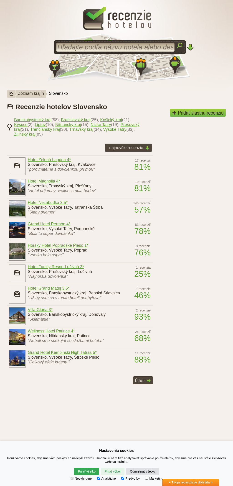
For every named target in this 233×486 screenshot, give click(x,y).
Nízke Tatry (101, 124)
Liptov (40, 124)
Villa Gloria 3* (40, 309)
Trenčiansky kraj (45, 129)
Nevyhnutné (81, 478)
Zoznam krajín (31, 93)
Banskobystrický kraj (32, 120)
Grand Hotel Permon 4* (49, 224)
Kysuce (21, 124)
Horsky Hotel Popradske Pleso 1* (58, 245)
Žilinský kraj (24, 134)
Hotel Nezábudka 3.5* (48, 202)
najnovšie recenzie (128, 148)
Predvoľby (130, 478)
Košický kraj (111, 120)
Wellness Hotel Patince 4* (51, 331)
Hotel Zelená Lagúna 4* (49, 159)
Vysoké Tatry (114, 129)
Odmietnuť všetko (142, 471)
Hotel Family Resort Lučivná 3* (56, 267)
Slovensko (58, 93)
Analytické (106, 478)
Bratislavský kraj (76, 120)
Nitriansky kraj (68, 124)
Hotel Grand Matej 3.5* (48, 288)
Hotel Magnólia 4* (44, 181)
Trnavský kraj (81, 129)
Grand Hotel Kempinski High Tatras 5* (62, 352)
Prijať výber (113, 471)
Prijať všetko (87, 471)
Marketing (154, 478)
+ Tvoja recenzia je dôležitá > (191, 482)
